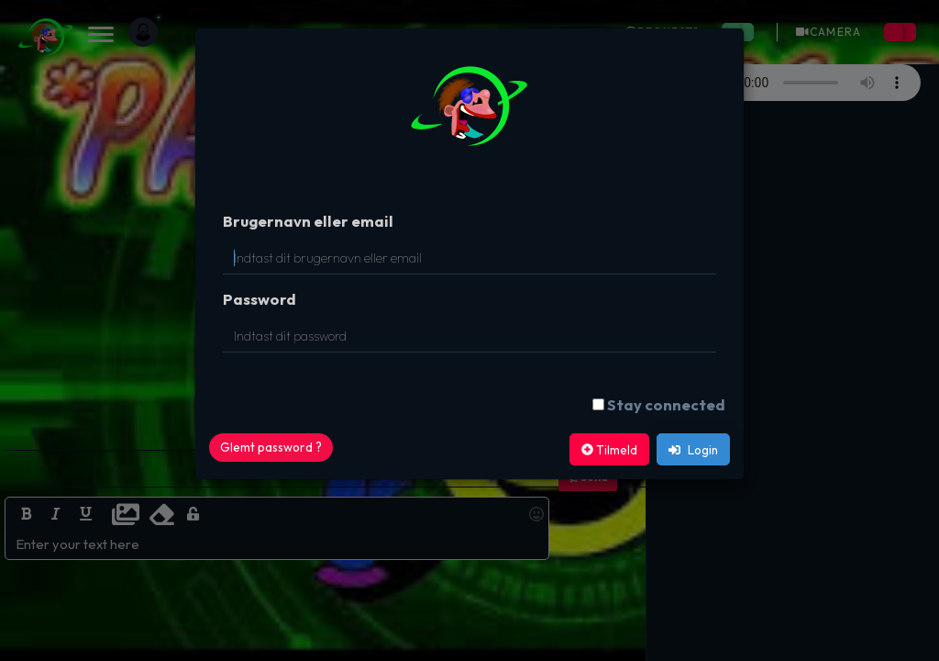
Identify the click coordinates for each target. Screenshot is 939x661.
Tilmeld (609, 450)
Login (693, 450)
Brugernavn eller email (308, 220)
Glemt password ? (271, 447)
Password (259, 298)
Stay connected (666, 404)
